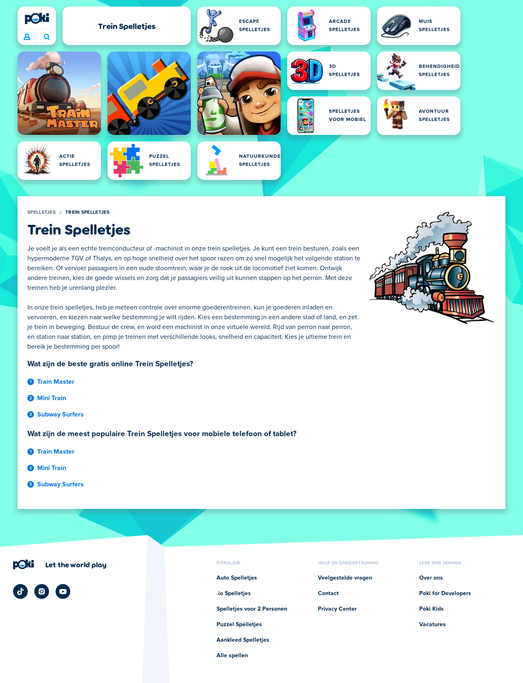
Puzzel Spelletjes (239, 624)
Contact (328, 593)
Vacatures (432, 624)
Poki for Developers (445, 593)
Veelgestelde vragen (345, 578)
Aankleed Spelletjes (243, 640)
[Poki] (37, 18)
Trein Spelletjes (87, 212)
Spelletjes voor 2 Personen (252, 609)
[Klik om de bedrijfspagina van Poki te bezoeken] (60, 564)
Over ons (431, 578)
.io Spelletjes (234, 593)
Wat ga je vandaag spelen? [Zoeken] (46, 37)
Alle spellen (232, 655)
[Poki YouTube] (63, 591)
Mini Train (51, 398)
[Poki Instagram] (41, 591)
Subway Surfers (60, 414)
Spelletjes (41, 212)
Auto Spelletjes (237, 578)
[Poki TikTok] (20, 591)
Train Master (55, 381)
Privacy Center (337, 609)
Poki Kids (431, 609)
